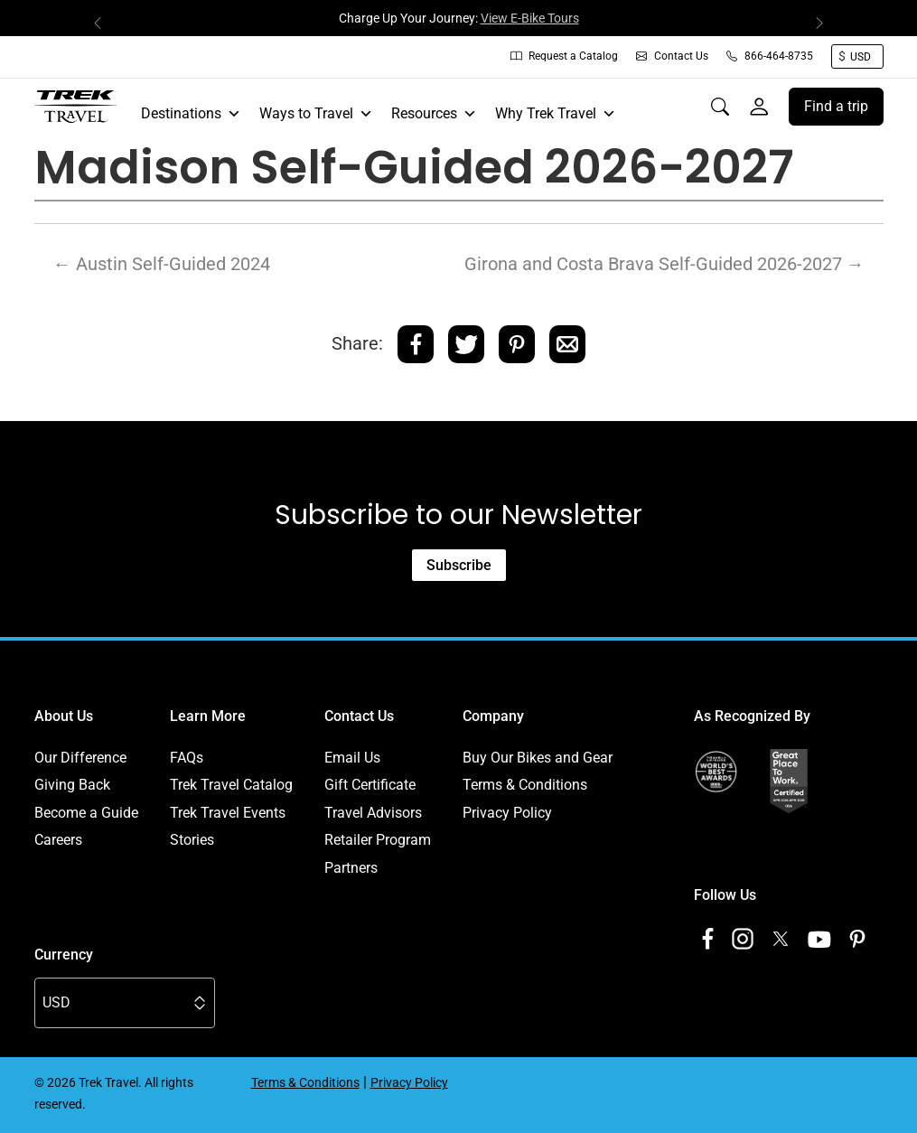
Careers (58, 839)
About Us (63, 716)
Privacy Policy (507, 812)
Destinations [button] (191, 114)
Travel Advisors (373, 812)
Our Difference (80, 757)
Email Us (352, 757)
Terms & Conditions (525, 784)
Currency (63, 954)
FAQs (186, 757)
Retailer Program (377, 839)
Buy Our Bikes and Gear (538, 757)
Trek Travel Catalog (231, 784)
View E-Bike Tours (530, 18)
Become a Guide (86, 812)
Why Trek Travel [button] (555, 114)
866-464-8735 (769, 56)
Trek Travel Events (227, 812)
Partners (351, 867)
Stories (192, 839)
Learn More (208, 716)
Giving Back (72, 784)
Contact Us (672, 56)
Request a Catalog (564, 56)
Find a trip (836, 106)
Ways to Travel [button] (316, 114)
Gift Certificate (370, 784)
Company (493, 716)
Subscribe (458, 565)
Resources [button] (434, 114)
